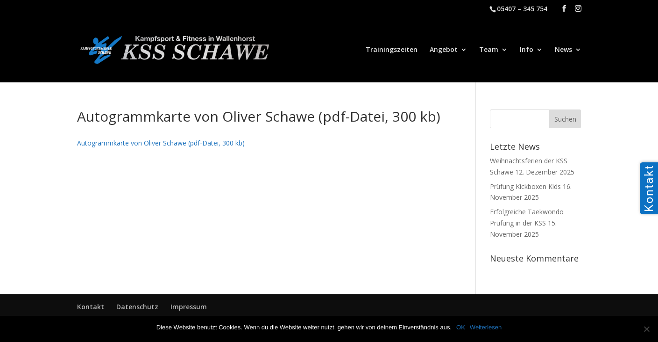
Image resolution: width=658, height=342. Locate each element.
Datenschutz (137, 306)
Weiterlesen (486, 327)
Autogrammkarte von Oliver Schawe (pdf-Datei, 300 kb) (161, 142)
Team (488, 50)
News (563, 50)
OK (460, 327)
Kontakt (90, 306)
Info (526, 50)
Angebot (444, 50)
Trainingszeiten (391, 50)
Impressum (188, 306)
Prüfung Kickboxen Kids (525, 186)
